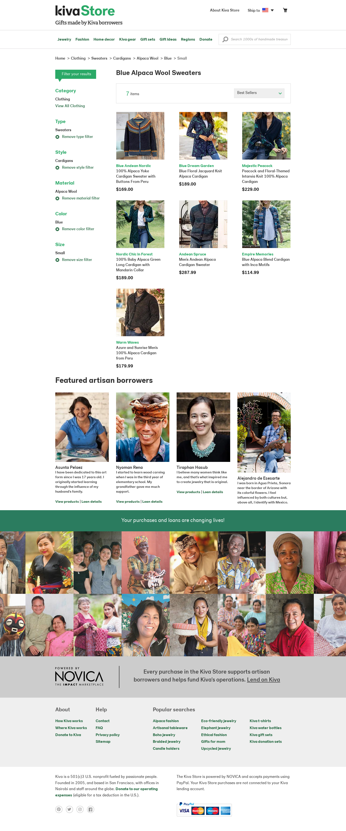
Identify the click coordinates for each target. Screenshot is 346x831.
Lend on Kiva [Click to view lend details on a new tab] (263, 680)
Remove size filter (73, 260)
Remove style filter (74, 168)
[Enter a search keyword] (255, 39)
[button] (225, 40)
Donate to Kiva (68, 735)
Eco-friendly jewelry (218, 721)
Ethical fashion (214, 735)
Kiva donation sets (266, 742)
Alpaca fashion (166, 721)
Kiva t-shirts (260, 721)
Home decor (104, 40)
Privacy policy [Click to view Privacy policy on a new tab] (108, 735)
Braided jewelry (166, 742)
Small (60, 253)
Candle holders (166, 749)
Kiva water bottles (266, 728)
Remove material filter (77, 198)
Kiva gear (127, 40)
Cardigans (64, 161)
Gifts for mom (213, 742)
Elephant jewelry (215, 728)
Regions (188, 40)
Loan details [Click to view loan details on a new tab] (91, 502)
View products (67, 502)
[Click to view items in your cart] (285, 11)
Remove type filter (74, 137)
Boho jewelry (164, 735)
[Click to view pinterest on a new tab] (60, 809)
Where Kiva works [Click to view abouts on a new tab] (71, 728)
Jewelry (64, 40)
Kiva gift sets (261, 735)
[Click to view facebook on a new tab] (92, 809)
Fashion (82, 40)
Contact (103, 721)
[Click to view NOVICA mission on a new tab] (79, 677)
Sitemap (103, 742)
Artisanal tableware (170, 728)
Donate (205, 40)
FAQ (99, 728)
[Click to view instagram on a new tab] (81, 809)
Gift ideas (168, 40)
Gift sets (147, 40)
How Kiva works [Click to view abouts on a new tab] (69, 721)
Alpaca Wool (66, 192)
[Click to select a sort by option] (259, 93)
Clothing (62, 99)
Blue (59, 222)
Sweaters (63, 130)
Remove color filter (74, 229)
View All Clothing (70, 106)
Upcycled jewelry (216, 749)
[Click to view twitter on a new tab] (71, 809)
